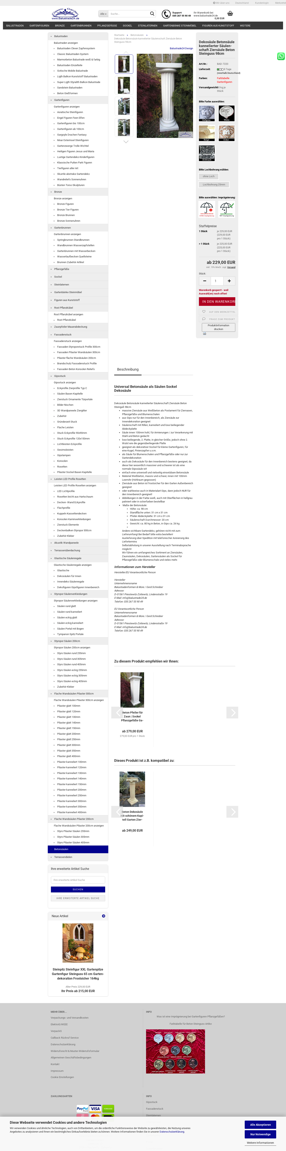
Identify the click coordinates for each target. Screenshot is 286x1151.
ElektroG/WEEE (59, 1024)
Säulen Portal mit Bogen (69, 628)
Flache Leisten (64, 427)
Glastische (61, 570)
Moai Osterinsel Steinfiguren (71, 140)
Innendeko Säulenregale (69, 581)
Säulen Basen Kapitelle (68, 393)
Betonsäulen (59, 849)
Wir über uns (221, 3)
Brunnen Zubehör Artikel (69, 262)
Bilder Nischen (63, 404)
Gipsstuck (58, 376)
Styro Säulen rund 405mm (70, 664)
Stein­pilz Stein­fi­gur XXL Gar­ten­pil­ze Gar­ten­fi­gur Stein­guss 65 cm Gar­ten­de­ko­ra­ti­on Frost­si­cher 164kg (78, 974)
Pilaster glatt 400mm (67, 756)
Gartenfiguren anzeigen (67, 106)
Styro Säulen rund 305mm (70, 658)
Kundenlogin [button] (262, 3)
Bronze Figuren (64, 203)
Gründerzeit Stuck (65, 421)
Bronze (60, 25)
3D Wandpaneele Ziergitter (70, 410)
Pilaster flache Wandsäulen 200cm (75, 357)
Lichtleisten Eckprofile (68, 444)
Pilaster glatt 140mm (67, 722)
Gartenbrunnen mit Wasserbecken (74, 251)
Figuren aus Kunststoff (218, 25)
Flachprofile (62, 507)
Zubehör (60, 416)
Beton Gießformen (66, 93)
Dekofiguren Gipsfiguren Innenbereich (76, 587)
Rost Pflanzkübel (62, 307)
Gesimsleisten (63, 449)
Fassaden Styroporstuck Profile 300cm (77, 346)
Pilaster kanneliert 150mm (70, 784)
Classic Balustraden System (71, 54)
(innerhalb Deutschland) (228, 73)
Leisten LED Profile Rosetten (68, 479)
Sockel (127, 25)
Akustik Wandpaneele (65, 542)
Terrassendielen (61, 857)
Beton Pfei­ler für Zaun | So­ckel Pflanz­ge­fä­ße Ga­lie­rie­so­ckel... (132, 716)
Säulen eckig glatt (65, 617)
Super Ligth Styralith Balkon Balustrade (77, 82)
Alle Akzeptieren (260, 1124)
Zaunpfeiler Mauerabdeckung (69, 326)
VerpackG (56, 1031)
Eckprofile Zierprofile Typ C (70, 388)
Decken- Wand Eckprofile (69, 502)
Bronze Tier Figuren (66, 209)
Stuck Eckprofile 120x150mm (72, 438)
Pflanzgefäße (107, 25)
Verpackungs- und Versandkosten (69, 1017)
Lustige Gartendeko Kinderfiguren (74, 157)
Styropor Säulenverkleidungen (69, 593)
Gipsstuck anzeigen (65, 382)
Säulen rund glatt (65, 606)
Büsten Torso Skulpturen (69, 185)
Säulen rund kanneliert (68, 611)
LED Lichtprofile (64, 491)
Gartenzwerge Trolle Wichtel (71, 145)
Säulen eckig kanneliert (68, 623)
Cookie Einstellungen (62, 1077)
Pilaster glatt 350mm (67, 750)
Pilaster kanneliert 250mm (70, 795)
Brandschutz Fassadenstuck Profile (75, 363)
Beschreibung (128, 369)
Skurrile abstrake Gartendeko (72, 173)
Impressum (57, 1070)
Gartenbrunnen (81, 25)
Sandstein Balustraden (68, 87)
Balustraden (15, 25)
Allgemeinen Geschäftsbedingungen (71, 1057)
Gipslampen (62, 455)
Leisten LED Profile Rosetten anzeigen (75, 485)
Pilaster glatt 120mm (67, 711)
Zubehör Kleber (64, 535)
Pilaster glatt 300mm (67, 745)
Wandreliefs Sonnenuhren (70, 179)
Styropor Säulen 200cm (65, 641)
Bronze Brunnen (64, 215)
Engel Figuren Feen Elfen (69, 117)
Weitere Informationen (260, 1142)
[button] (242, 3)
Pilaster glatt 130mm (67, 716)
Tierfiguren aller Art (66, 168)
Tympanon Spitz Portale (69, 634)
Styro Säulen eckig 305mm (70, 675)
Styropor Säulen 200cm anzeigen (72, 647)
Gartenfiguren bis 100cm (69, 123)
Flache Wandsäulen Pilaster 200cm (72, 818)
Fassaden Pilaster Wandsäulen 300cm (77, 352)
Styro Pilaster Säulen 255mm (71, 831)
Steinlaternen (147, 25)
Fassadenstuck (61, 334)
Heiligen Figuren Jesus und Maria (74, 151)
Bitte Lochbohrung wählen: (214, 169)
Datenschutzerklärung (172, 1131)
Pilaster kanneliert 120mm (70, 767)
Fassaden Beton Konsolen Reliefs (74, 369)
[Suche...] (103, 13)
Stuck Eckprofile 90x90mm (70, 432)
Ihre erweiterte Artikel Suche (77, 898)
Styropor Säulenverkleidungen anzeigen (75, 600)
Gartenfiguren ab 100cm (69, 129)
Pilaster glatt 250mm (67, 739)
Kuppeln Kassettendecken (70, 513)
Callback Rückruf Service (65, 1037)
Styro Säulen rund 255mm (70, 653)
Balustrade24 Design (181, 48)
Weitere (245, 25)
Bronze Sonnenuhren (67, 220)
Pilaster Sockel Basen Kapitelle (73, 472)
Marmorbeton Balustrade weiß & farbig (77, 59)
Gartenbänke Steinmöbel (179, 25)
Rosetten (60, 466)
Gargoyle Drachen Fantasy (70, 134)
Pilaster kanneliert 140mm (70, 778)
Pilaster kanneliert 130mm (70, 773)
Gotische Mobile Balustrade (71, 70)
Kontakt (55, 1064)
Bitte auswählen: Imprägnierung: (217, 197)
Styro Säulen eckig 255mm (70, 670)
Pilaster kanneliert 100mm (70, 761)
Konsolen (61, 460)
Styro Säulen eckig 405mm (70, 681)
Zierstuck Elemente (66, 524)
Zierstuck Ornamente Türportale (73, 399)
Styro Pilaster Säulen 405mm (71, 842)
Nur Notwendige (260, 1134)
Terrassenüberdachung (65, 550)
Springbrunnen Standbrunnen (71, 239)
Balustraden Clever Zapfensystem (74, 48)
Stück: (202, 273)
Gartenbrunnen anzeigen (67, 234)
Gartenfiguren (39, 25)
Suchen (78, 889)
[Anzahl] (217, 281)
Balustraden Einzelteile (68, 65)
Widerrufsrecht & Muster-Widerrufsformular (75, 1051)
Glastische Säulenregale (66, 558)
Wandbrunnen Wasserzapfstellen (74, 245)
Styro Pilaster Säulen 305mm (71, 836)
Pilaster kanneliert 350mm (70, 806)
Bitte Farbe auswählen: (212, 101)
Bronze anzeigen (63, 198)
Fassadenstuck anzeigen (68, 341)
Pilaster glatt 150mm (67, 728)
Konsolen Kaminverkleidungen (72, 519)
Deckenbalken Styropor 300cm (72, 530)
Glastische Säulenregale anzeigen (73, 564)
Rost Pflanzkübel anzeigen (68, 314)
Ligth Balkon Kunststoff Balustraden (75, 76)
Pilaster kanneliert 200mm (70, 789)
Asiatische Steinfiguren (68, 112)
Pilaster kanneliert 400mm (70, 812)
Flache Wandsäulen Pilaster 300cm (72, 693)
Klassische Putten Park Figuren (73, 162)
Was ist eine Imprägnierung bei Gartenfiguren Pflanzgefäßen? (191, 1016)
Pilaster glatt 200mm (67, 733)
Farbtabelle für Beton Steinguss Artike (191, 1023)
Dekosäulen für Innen (67, 576)
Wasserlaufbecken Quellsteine (73, 256)
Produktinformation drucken (218, 327)
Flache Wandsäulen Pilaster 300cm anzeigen (79, 700)
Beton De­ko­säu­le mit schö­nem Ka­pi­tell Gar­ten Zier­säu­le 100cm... (132, 816)
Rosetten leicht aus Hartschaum (73, 496)
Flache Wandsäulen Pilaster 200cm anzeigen (79, 825)
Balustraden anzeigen (66, 42)
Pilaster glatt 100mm (67, 705)
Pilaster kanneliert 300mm (70, 801)
